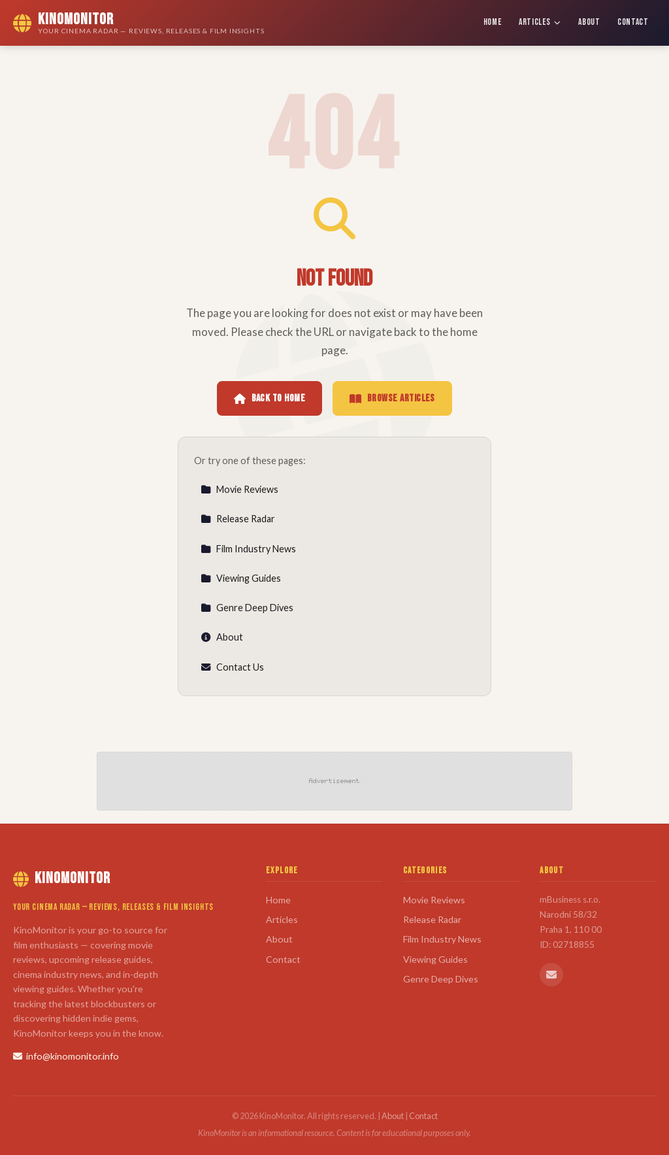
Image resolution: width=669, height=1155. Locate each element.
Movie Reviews (239, 489)
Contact (633, 22)
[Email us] (551, 974)
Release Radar (238, 518)
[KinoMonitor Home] (139, 23)
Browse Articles (392, 398)
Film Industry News (248, 548)
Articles (540, 22)
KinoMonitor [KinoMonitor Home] (61, 878)
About (589, 22)
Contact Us (232, 667)
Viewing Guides (241, 578)
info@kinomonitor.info (66, 1056)
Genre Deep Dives (247, 607)
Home (492, 22)
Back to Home (269, 398)
